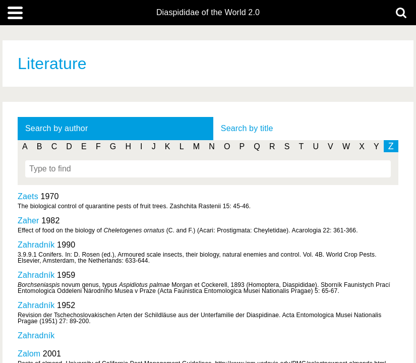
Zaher (28, 220)
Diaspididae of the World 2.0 (208, 13)
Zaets (28, 196)
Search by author (56, 128)
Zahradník (36, 244)
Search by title (247, 128)
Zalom (29, 353)
